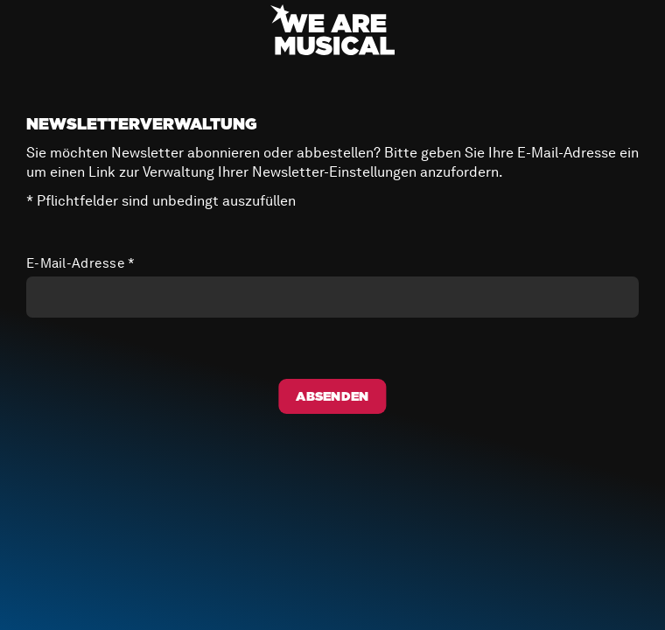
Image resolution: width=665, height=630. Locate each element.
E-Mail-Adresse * (80, 263)
